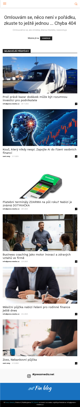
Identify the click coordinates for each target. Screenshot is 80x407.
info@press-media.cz (11, 104)
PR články (34, 402)
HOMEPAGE (46, 38)
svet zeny (6, 156)
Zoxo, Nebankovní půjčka (20, 359)
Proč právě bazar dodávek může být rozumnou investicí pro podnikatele (35, 98)
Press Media (10, 402)
